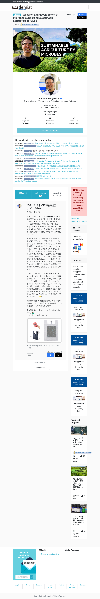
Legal (17, 585)
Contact (61, 585)
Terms (28, 585)
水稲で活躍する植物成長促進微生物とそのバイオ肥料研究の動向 (56, 143)
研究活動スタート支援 (43, 176)
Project (23, 193)
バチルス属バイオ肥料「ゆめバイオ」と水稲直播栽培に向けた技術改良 (59, 168)
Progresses (40, 368)
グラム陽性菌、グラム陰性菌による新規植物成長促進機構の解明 (58, 166)
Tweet (81, 17)
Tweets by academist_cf (50, 554)
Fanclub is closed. (50, 130)
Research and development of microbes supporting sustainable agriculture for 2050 (35, 17)
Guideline (39, 585)
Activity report (57, 194)
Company (83, 585)
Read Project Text (40, 363)
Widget (71, 14)
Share (82, 14)
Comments (40, 194)
